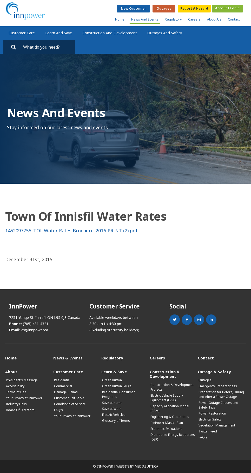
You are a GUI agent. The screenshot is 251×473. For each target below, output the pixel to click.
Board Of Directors (20, 410)
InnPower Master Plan (166, 423)
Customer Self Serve (69, 398)
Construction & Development (165, 374)
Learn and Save (58, 32)
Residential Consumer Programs (118, 394)
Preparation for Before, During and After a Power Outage (221, 394)
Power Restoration (212, 413)
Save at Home (112, 402)
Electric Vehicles (113, 414)
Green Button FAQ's (116, 386)
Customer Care (22, 32)
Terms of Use (16, 392)
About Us (214, 19)
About (11, 371)
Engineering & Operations (169, 417)
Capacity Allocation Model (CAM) (169, 408)
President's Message (22, 380)
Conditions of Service (70, 404)
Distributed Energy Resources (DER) (172, 437)
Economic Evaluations (166, 428)
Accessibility (15, 386)
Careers (194, 19)
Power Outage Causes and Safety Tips (218, 405)
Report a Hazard (194, 8)
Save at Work (111, 408)
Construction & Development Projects (172, 387)
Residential (62, 380)
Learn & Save (114, 371)
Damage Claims (66, 392)
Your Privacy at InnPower (24, 398)
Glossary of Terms (116, 420)
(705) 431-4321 (35, 323)
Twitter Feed (208, 431)
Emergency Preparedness (218, 386)
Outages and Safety (164, 32)
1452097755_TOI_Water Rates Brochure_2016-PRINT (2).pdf (71, 230)
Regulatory (173, 19)
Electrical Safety (210, 419)
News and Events (144, 19)
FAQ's (58, 410)
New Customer (133, 8)
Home (119, 19)
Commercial (63, 386)
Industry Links (16, 404)
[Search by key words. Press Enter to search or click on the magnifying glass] (46, 47)
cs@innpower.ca (34, 329)
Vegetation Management (217, 425)
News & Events (68, 357)
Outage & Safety (214, 371)
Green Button (112, 380)
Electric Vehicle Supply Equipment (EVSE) (166, 397)
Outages (163, 8)
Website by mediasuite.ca (137, 466)
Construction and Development (109, 32)
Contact (234, 19)
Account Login (227, 8)
